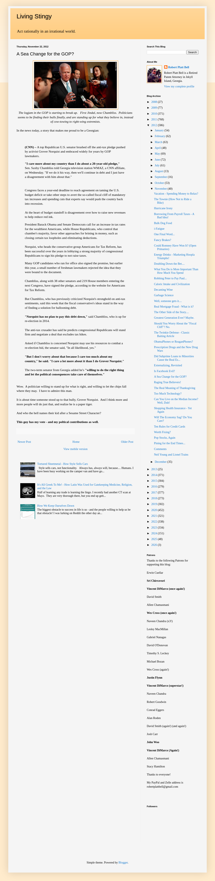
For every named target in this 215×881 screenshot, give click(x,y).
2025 (154, 539)
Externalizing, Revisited (168, 365)
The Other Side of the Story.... (171, 312)
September (161, 177)
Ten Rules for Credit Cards (169, 426)
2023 (154, 527)
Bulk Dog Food (163, 223)
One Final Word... (164, 234)
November (161, 188)
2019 (154, 504)
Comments (160, 449)
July (157, 165)
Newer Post (24, 441)
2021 (154, 515)
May (158, 153)
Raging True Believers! (167, 382)
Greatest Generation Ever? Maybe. (174, 317)
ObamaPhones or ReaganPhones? (173, 341)
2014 (154, 475)
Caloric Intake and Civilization (172, 284)
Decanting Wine (163, 289)
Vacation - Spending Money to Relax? (176, 193)
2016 (154, 486)
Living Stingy (34, 16)
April (158, 147)
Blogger (123, 862)
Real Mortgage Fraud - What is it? (174, 306)
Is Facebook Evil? (164, 371)
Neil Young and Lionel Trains (171, 454)
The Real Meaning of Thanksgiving (174, 388)
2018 (154, 498)
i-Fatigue (159, 228)
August (159, 171)
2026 (154, 544)
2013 (154, 469)
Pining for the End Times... (169, 443)
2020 (154, 510)
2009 (154, 107)
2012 (154, 125)
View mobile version (75, 449)
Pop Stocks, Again (164, 437)
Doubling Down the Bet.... (169, 263)
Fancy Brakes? (162, 240)
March (159, 142)
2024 (154, 533)
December (161, 461)
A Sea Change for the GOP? (170, 376)
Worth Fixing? (162, 432)
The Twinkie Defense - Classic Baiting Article (172, 334)
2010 (154, 113)
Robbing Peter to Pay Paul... (170, 278)
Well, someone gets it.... (168, 301)
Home (76, 441)
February (160, 136)
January (159, 130)
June (158, 159)
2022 (154, 521)
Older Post (127, 441)
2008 (154, 101)
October (160, 182)
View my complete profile (179, 86)
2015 (154, 480)
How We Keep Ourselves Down (55, 505)
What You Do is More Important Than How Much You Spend (176, 271)
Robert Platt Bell (178, 67)
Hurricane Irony (163, 208)
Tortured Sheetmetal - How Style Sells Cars (62, 463)
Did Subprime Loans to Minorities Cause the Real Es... (174, 358)
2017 (154, 492)
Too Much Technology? (168, 393)
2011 (154, 119)
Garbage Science (163, 295)
